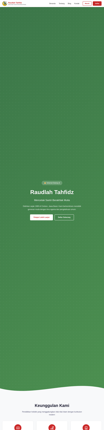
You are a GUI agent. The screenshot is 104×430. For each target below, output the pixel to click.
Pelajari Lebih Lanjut (41, 217)
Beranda (52, 3)
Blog (69, 3)
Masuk (87, 3)
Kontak (76, 3)
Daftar (97, 3)
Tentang (62, 3)
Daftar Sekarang (64, 217)
